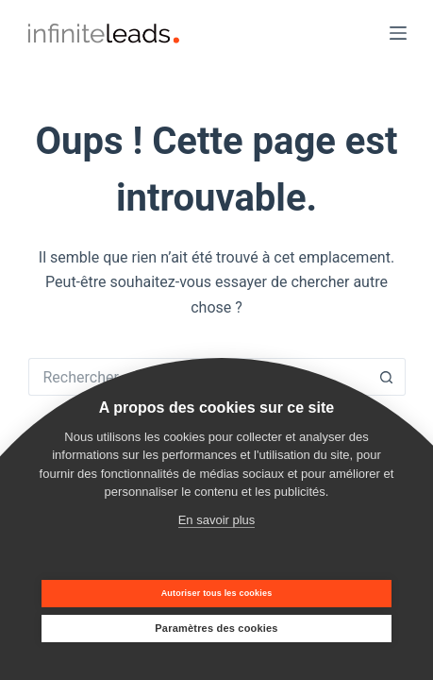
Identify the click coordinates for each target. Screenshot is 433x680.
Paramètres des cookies (216, 628)
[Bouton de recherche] (387, 377)
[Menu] (398, 33)
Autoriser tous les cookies (217, 593)
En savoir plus (217, 520)
